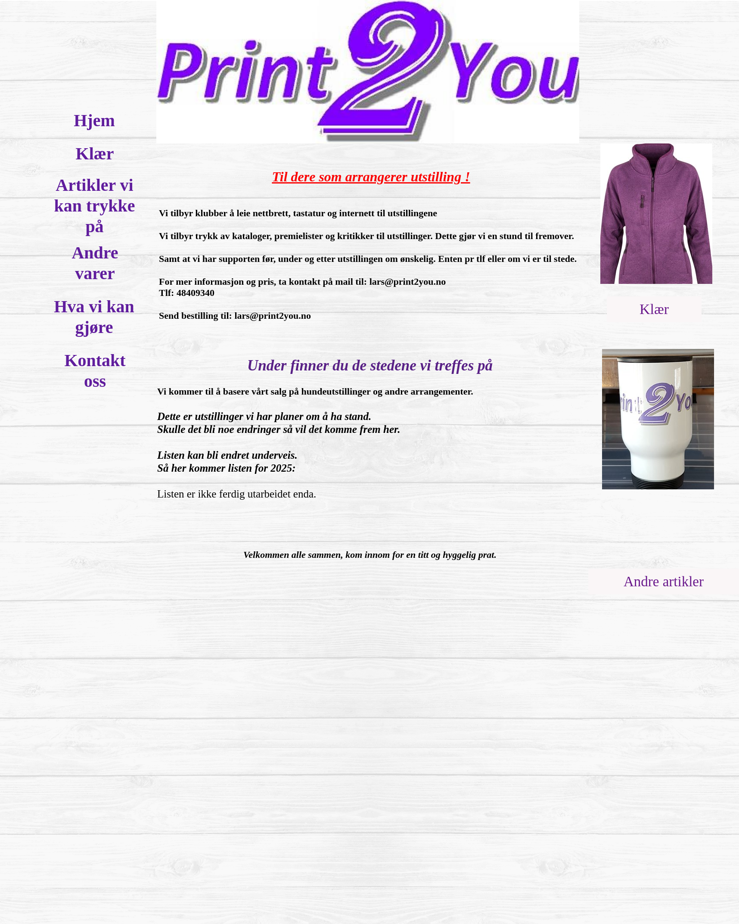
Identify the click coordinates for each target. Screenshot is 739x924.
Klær (95, 153)
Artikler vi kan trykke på (94, 205)
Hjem (94, 120)
